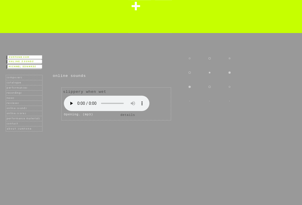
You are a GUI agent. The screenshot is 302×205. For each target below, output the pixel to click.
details (127, 115)
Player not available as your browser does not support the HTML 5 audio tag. (106, 103)
